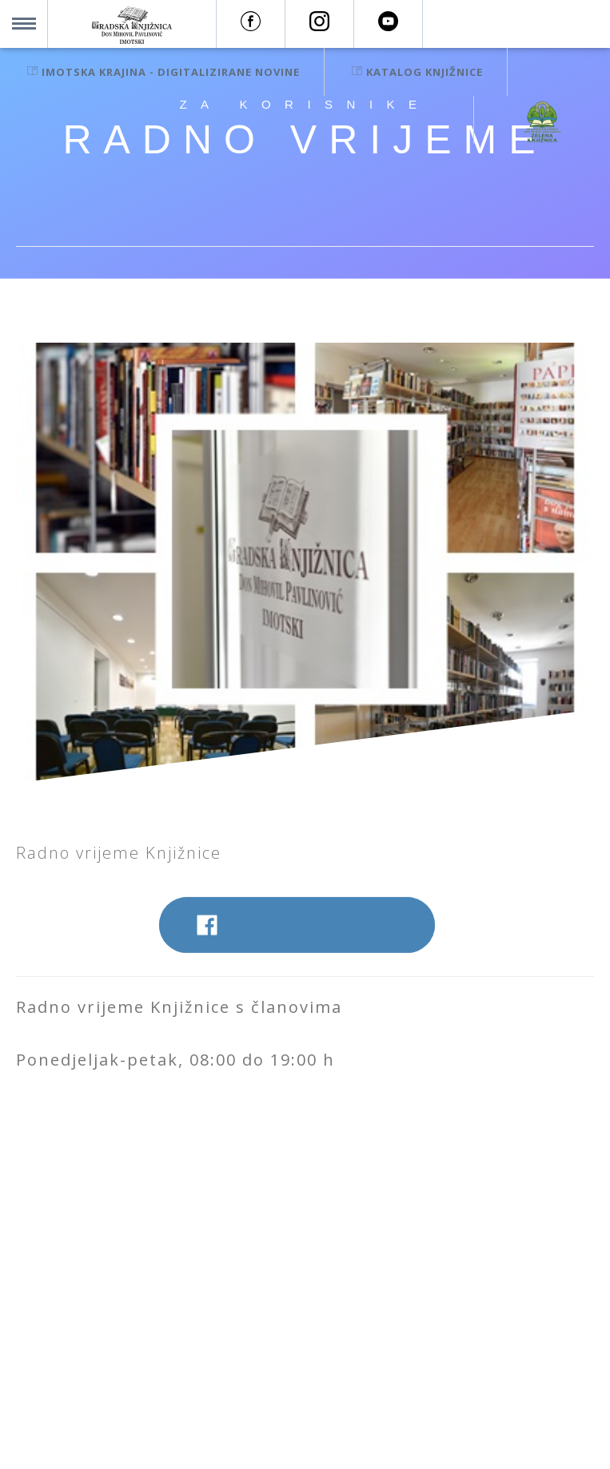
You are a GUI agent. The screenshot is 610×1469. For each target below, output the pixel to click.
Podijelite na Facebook (297, 933)
